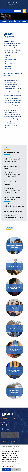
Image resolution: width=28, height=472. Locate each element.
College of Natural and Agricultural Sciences (7, 10)
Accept (7, 469)
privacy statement (10, 466)
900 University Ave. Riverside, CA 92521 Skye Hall (7, 422)
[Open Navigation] (24, 11)
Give (18, 11)
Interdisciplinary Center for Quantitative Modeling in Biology (12, 125)
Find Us (10, 433)
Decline (16, 469)
